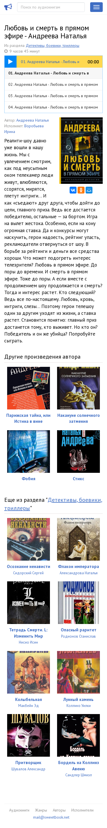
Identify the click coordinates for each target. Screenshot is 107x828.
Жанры (41, 810)
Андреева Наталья (32, 120)
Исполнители (82, 810)
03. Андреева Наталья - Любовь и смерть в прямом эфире (53, 97)
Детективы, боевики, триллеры (52, 45)
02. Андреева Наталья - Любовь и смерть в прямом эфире (53, 86)
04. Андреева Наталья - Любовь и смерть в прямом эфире (53, 109)
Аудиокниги (19, 810)
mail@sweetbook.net (51, 817)
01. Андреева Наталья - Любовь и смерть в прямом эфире (48, 74)
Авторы (59, 810)
